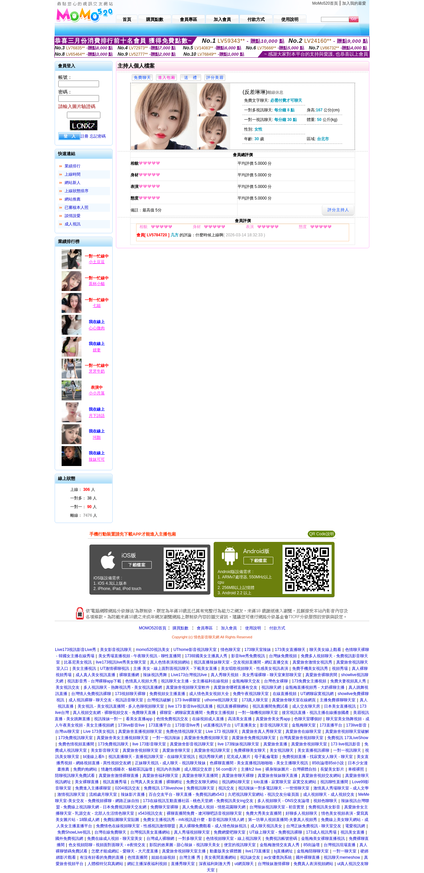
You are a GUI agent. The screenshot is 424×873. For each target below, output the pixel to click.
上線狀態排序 (76, 191)
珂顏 (97, 437)
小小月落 (97, 393)
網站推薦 (72, 199)
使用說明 (253, 628)
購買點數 (180, 628)
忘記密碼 (98, 136)
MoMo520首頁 (325, 3)
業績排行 (72, 166)
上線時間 (72, 174)
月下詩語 (97, 415)
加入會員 (229, 628)
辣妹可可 (97, 459)
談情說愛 (72, 215)
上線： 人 (82, 489)
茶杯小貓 (97, 283)
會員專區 (205, 628)
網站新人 (72, 182)
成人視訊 (72, 224)
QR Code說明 (321, 534)
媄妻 (97, 350)
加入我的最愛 (354, 3)
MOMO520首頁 (152, 628)
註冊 (84, 136)
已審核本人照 (76, 207)
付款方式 (277, 628)
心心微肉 (97, 328)
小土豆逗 (97, 262)
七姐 (97, 305)
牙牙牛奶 (97, 371)
